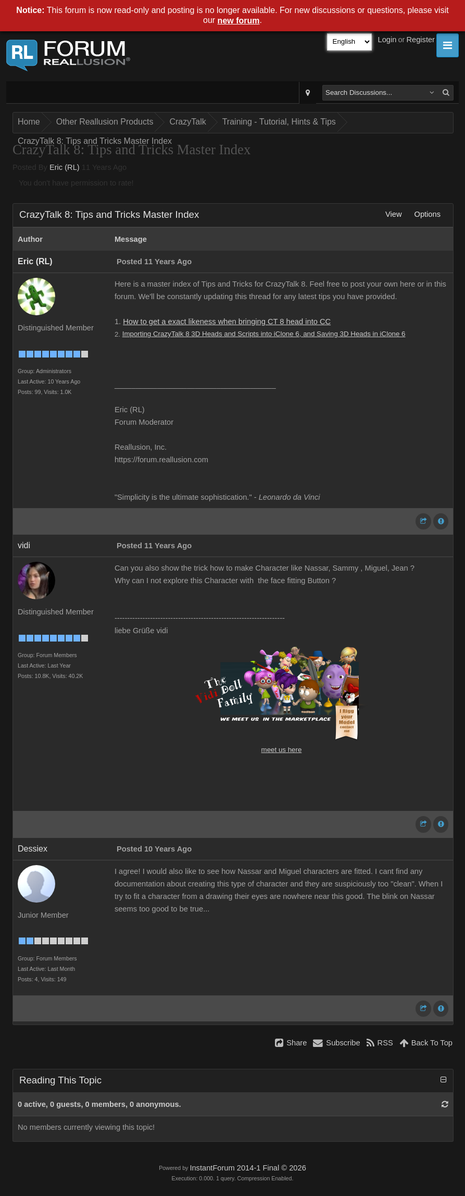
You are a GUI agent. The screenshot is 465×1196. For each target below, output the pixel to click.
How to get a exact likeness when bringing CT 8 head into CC (227, 321)
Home (29, 121)
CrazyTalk (187, 121)
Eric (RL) (64, 167)
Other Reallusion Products (105, 121)
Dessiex (32, 848)
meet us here (281, 750)
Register (420, 39)
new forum (239, 20)
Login (387, 39)
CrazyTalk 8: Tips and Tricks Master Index (95, 141)
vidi (24, 545)
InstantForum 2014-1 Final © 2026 (248, 1168)
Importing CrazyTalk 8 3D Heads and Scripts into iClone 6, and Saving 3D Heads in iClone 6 (264, 334)
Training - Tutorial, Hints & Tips (279, 121)
